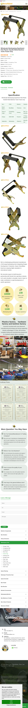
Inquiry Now (6, 82)
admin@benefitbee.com (9, 634)
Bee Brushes (4, 586)
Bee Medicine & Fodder (6, 598)
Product (6, 11)
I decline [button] (11, 702)
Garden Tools (6, 564)
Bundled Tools (6, 557)
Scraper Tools (6, 546)
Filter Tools (5, 559)
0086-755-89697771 (8, 630)
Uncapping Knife (6, 548)
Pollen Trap (5, 561)
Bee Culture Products (6, 602)
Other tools (5, 566)
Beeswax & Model (5, 605)
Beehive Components (6, 530)
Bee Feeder (3, 582)
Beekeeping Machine (6, 594)
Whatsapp (15, 647)
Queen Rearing (4, 571)
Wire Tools (5, 551)
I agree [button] (11, 700)
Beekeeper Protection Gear (7, 574)
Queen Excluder (4, 578)
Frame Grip (19, 11)
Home (3, 11)
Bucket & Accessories (6, 590)
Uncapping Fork (6, 550)
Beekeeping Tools (12, 11)
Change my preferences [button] (11, 705)
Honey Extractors (5, 538)
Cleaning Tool (6, 555)
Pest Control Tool (7, 562)
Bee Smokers (4, 534)
